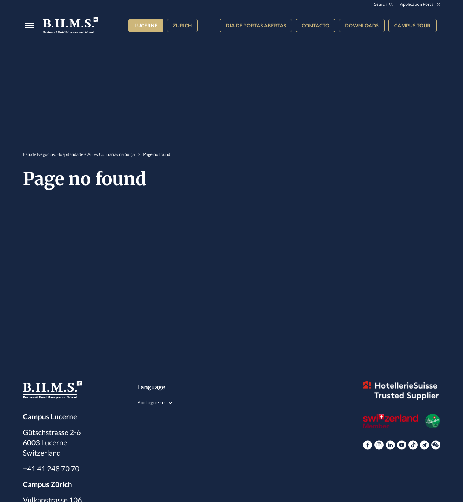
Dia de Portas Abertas (255, 25)
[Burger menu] (27, 25)
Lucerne (145, 25)
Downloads (361, 25)
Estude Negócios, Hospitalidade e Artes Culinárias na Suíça (79, 154)
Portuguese (151, 402)
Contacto (315, 25)
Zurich (182, 25)
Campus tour (412, 25)
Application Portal (420, 4)
